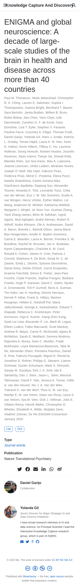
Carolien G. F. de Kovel (38, 122)
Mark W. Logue (60, 321)
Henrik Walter (34, 404)
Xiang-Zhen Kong (54, 317)
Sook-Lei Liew (14, 321)
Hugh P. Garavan (28, 283)
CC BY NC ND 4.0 (62, 560)
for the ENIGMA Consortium (48, 414)
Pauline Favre (14, 132)
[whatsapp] (51, 469)
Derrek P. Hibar (14, 297)
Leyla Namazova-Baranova (39, 346)
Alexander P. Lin (36, 321)
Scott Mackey (58, 326)
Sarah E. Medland (32, 336)
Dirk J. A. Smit (42, 370)
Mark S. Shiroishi (57, 365)
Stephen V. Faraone (51, 127)
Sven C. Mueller (43, 341)
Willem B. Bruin (56, 112)
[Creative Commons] (39, 568)
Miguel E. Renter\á (56, 356)
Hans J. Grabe (52, 137)
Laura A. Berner (42, 239)
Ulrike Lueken (39, 166)
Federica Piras (14, 176)
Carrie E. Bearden (16, 239)
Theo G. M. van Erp (54, 390)
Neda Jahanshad (44, 98)
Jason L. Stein (48, 375)
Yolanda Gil (32, 137)
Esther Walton (53, 200)
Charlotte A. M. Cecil (50, 249)
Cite (8, 428)
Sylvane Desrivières (53, 263)
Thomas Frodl (62, 132)
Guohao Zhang (61, 210)
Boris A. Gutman (59, 287)
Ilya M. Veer (29, 399)
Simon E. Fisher (41, 273)
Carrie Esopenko (55, 268)
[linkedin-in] (43, 469)
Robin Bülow (12, 117)
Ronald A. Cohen (16, 253)
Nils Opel (33, 171)
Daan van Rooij (50, 395)
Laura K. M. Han (50, 141)
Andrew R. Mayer (16, 331)
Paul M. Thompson (17, 98)
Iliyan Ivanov (27, 156)
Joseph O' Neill (14, 171)
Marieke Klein (13, 161)
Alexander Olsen (21, 351)
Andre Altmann (25, 224)
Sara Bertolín (13, 112)
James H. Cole (40, 253)
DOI (19, 428)
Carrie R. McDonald (43, 331)
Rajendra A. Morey (17, 341)
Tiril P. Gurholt (36, 287)
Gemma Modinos (58, 336)
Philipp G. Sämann (46, 360)
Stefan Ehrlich (32, 268)
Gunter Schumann (30, 365)
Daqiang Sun (44, 185)
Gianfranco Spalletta (18, 185)
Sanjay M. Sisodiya (17, 370)
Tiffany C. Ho (48, 146)
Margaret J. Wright (17, 210)
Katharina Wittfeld (56, 205)
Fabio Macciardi (36, 326)
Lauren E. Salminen (36, 103)
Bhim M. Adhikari (44, 214)
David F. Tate (30, 380)
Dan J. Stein (27, 375)
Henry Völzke (32, 200)
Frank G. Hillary (38, 297)
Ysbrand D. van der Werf (21, 390)
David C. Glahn (52, 283)
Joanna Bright (34, 107)
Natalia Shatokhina (17, 180)
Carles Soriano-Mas (46, 180)
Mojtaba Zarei (53, 409)
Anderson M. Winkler (28, 205)
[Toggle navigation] (5, 5)
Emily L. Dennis (26, 263)
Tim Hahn (11, 292)
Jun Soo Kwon (35, 161)
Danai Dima (12, 268)
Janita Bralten (34, 112)
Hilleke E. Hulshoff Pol (35, 302)
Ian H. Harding (29, 292)
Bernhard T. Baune (59, 107)
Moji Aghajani (24, 219)
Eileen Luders (13, 326)
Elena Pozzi (61, 176)
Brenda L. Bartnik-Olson (35, 229)
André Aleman (45, 219)
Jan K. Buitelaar (58, 244)
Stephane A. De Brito (31, 258)
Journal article (14, 445)
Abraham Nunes (62, 166)
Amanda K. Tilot (27, 190)
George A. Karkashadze (41, 307)
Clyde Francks (26, 278)
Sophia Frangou (49, 278)
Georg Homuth (28, 151)
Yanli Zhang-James (17, 214)
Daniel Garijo (13, 137)
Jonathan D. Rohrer (17, 360)
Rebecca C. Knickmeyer (34, 312)
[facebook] (27, 469)
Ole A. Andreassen (50, 224)
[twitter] (19, 469)
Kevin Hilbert (28, 146)
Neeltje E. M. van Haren (20, 395)
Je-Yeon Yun (40, 210)
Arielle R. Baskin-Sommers (48, 234)
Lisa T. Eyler (27, 127)
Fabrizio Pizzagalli (29, 356)
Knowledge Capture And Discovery (39, 5)
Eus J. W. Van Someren (43, 195)
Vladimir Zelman (15, 414)
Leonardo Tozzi (50, 190)
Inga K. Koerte (30, 317)
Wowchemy (29, 576)
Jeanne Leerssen (16, 166)
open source (57, 576)
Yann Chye (46, 117)
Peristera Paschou (47, 351)
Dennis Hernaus (53, 292)
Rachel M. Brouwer (32, 244)
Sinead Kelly (62, 156)
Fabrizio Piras (51, 171)
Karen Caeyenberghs (19, 249)
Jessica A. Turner (53, 380)
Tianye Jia (45, 156)
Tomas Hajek (28, 141)
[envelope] (35, 469)
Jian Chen (30, 117)
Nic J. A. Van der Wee (47, 385)
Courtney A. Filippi (38, 132)
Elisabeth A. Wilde (29, 409)
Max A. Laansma (58, 161)
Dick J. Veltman (50, 399)
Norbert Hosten (50, 151)
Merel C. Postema (38, 176)
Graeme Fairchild (16, 273)
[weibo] (59, 469)
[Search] (74, 5)
